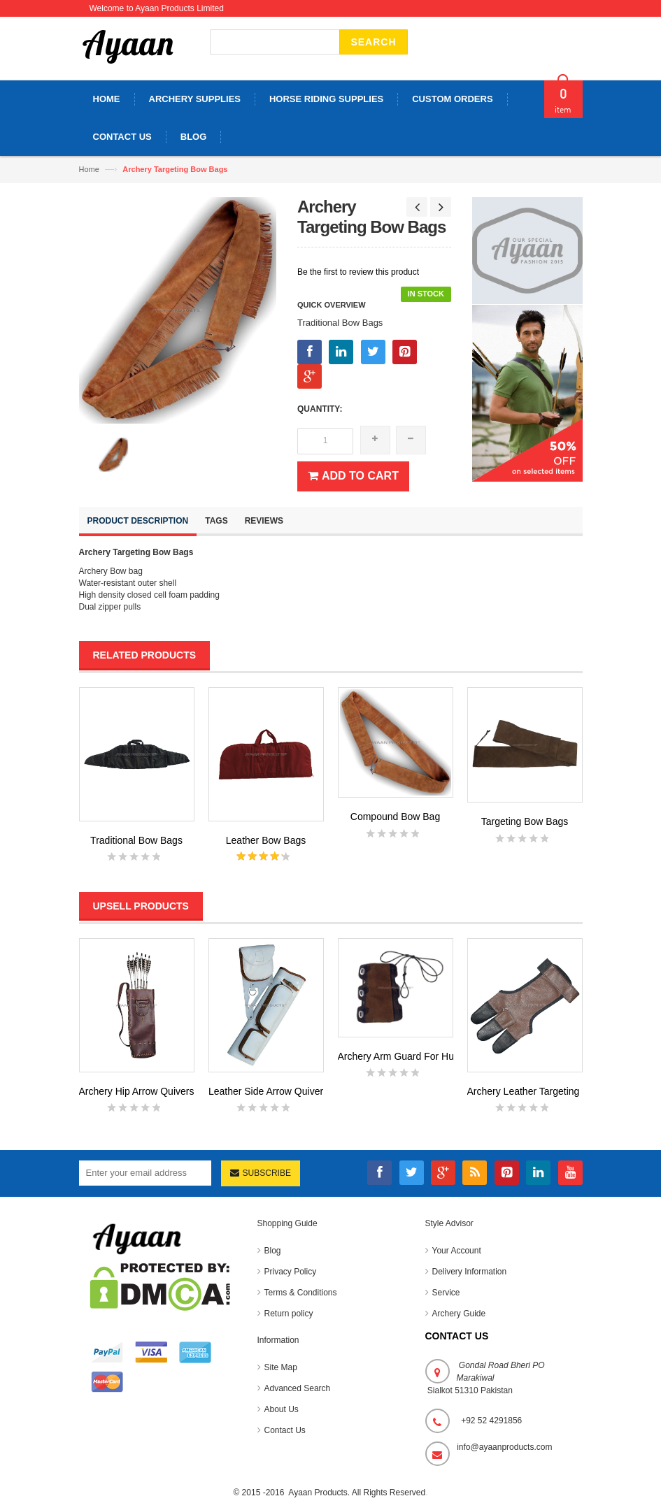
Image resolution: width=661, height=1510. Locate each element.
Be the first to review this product (358, 272)
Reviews (264, 521)
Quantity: (319, 409)
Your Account (456, 1251)
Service (446, 1292)
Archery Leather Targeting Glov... (538, 1091)
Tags (216, 521)
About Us (281, 1409)
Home (89, 169)
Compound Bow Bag (395, 816)
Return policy (288, 1313)
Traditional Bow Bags (136, 840)
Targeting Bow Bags (525, 821)
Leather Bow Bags (266, 840)
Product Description (138, 521)
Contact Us (285, 1430)
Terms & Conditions (300, 1292)
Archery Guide (459, 1313)
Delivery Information (469, 1272)
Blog (272, 1251)
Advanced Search (297, 1388)
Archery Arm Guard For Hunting (407, 1056)
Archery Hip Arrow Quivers (136, 1091)
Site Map (280, 1367)
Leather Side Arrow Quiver (265, 1091)
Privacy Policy (290, 1272)
